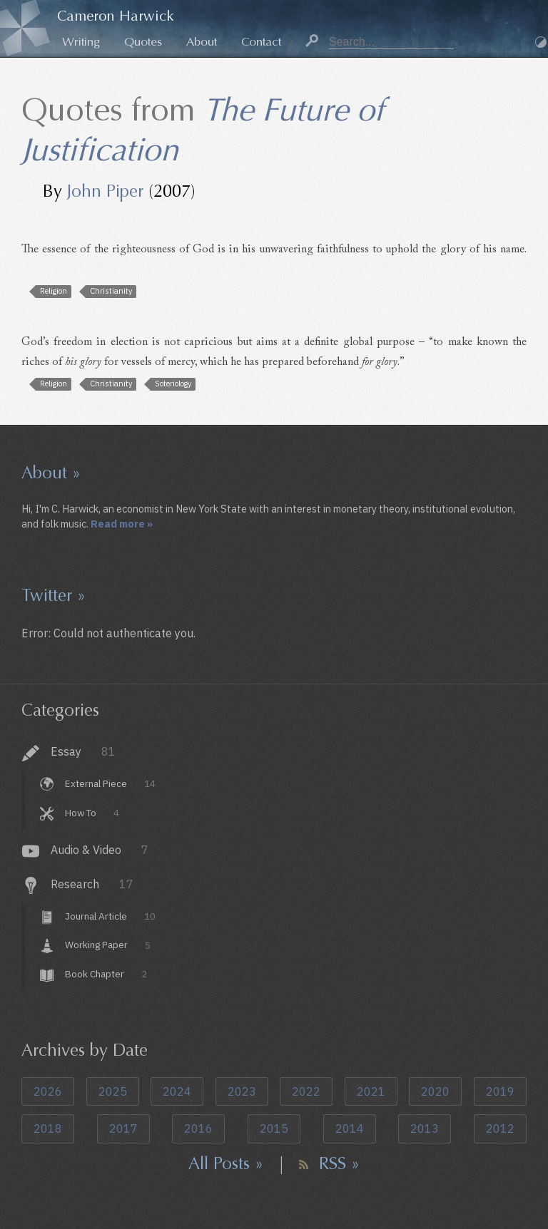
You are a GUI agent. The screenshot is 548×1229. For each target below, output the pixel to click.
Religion (53, 291)
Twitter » (53, 595)
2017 (123, 1128)
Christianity (111, 291)
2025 (112, 1091)
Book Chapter (105, 973)
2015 (274, 1128)
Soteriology (173, 384)
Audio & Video (99, 850)
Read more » (122, 523)
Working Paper (107, 945)
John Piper (105, 191)
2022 (306, 1091)
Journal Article (110, 916)
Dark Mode (541, 42)
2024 (177, 1091)
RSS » (339, 1163)
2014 (349, 1128)
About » (51, 473)
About (201, 41)
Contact (261, 41)
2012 (500, 1128)
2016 (198, 1128)
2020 (435, 1091)
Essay (83, 751)
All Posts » (225, 1163)
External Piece (110, 783)
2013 (424, 1128)
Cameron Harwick (115, 16)
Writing (81, 41)
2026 (48, 1091)
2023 (242, 1091)
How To (91, 812)
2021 (371, 1091)
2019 (500, 1091)
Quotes (143, 41)
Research (92, 884)
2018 (48, 1128)
